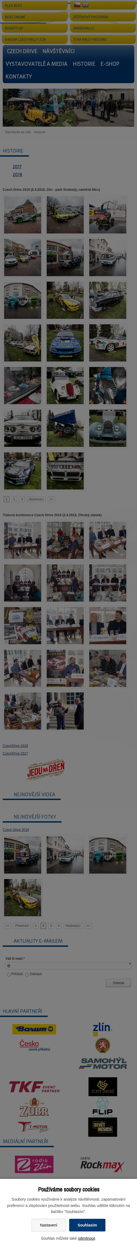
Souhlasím (87, 1225)
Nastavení (48, 1225)
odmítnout (86, 1238)
